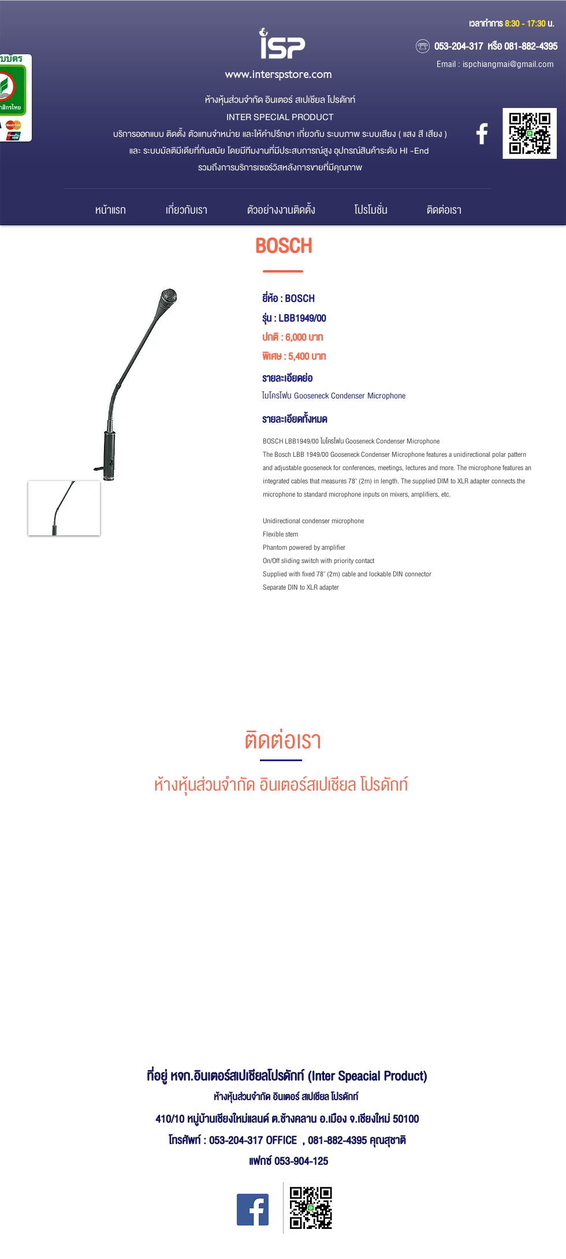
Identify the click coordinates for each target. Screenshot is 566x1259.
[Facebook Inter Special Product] (253, 1210)
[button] (64, 508)
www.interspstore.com (278, 75)
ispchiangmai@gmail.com (508, 64)
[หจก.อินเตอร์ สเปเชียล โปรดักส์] (482, 134)
